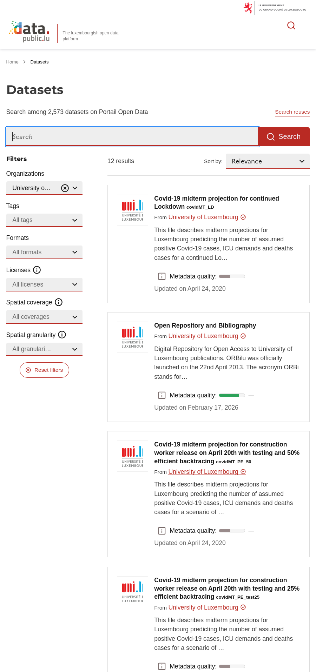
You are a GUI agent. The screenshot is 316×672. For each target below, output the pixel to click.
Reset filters (48, 370)
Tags (12, 205)
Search (289, 136)
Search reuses (292, 112)
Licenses (24, 270)
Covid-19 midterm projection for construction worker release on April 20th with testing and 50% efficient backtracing (226, 453)
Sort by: (213, 161)
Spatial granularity (36, 334)
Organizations (25, 173)
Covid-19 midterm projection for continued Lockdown (216, 202)
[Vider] (65, 188)
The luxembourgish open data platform (91, 36)
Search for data (291, 25)
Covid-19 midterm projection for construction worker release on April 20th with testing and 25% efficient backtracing (226, 588)
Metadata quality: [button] (162, 276)
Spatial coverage (34, 302)
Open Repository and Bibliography (205, 325)
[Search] (132, 136)
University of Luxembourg (207, 217)
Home (13, 62)
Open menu (307, 25)
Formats (17, 237)
